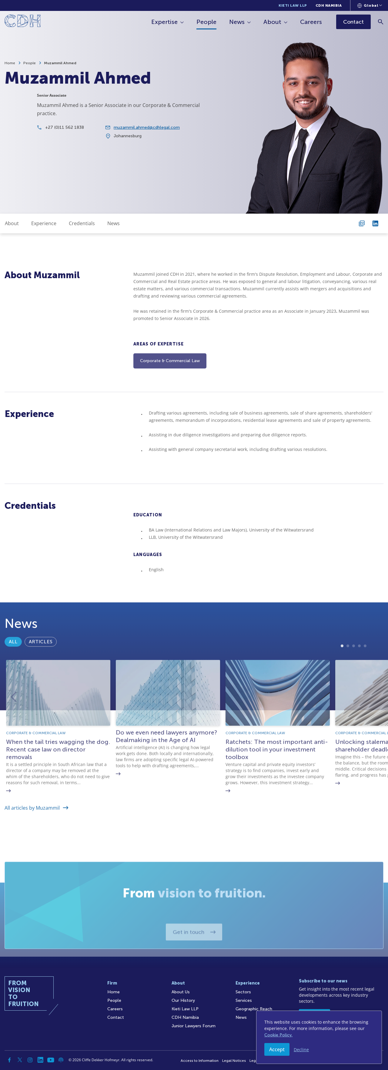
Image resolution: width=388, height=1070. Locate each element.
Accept (277, 1049)
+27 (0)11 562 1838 (64, 131)
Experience (43, 223)
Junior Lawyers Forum (194, 1025)
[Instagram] (30, 1060)
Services (244, 1000)
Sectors (243, 992)
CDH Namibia (329, 5)
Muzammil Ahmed (60, 63)
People (206, 21)
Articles (40, 668)
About (272, 21)
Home (10, 63)
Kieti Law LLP (293, 5)
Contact (115, 1017)
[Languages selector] (369, 5)
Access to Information (200, 1060)
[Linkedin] (40, 1060)
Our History (183, 1000)
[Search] (380, 21)
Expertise (164, 21)
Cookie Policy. (278, 1035)
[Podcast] (61, 1060)
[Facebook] (9, 1060)
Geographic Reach (254, 1009)
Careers (311, 21)
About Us (181, 992)
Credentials (82, 223)
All (13, 668)
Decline (301, 1049)
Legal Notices (234, 1060)
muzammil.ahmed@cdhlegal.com (147, 131)
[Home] (23, 22)
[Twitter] (20, 1060)
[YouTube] (50, 1060)
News (237, 21)
